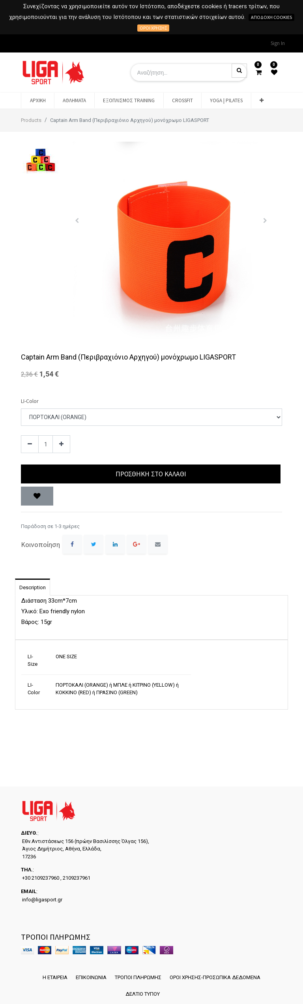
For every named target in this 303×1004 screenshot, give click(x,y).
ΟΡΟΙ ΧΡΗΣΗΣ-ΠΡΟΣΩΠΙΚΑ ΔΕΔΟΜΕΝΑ (219, 974)
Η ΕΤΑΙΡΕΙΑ (51, 974)
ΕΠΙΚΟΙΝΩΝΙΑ (90, 974)
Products (31, 120)
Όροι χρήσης (153, 28)
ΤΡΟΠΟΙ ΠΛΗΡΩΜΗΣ (139, 974)
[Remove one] (30, 444)
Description (32, 587)
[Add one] (61, 444)
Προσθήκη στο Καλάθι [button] (151, 474)
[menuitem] (37, 101)
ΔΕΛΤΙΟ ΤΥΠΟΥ (141, 993)
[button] (261, 101)
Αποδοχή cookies (271, 17)
